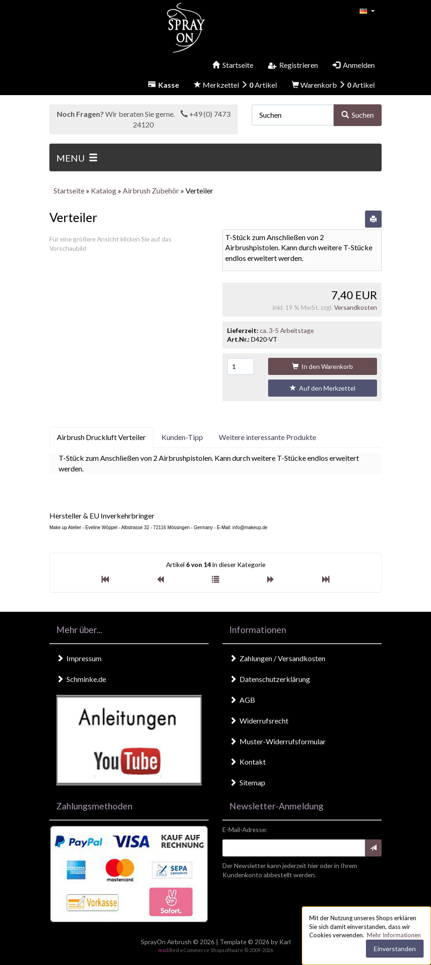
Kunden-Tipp (182, 437)
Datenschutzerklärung (269, 679)
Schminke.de (81, 679)
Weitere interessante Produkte (267, 437)
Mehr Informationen (394, 935)
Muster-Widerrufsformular (277, 741)
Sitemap (247, 782)
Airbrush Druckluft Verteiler (101, 437)
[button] (367, 10)
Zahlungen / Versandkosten (277, 658)
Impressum (79, 658)
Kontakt (247, 761)
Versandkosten (355, 307)
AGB (242, 699)
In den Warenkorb (322, 366)
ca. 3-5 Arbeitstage (287, 330)
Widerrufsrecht (258, 720)
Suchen (357, 114)
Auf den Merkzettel (322, 388)
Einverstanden (395, 949)
